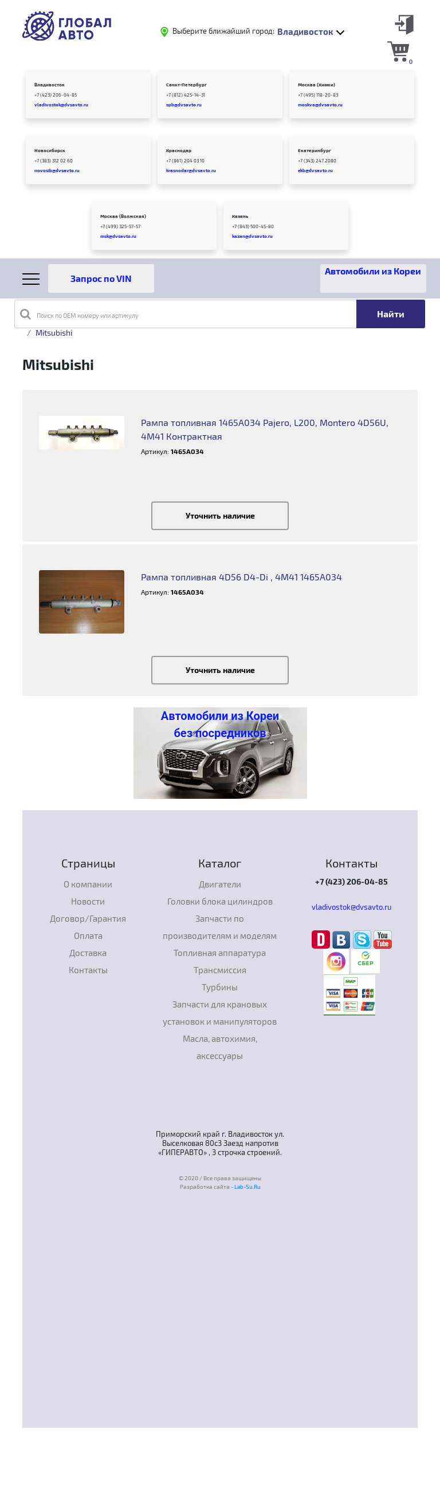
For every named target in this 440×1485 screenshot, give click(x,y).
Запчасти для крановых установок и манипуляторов (220, 1012)
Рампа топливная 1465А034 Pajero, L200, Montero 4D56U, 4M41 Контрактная (264, 429)
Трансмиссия (220, 970)
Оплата (88, 935)
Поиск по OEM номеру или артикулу (79, 314)
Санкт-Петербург (186, 84)
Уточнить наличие (220, 515)
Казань (240, 216)
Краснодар (178, 150)
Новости (88, 901)
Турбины (220, 987)
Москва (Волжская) (123, 216)
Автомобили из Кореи (373, 270)
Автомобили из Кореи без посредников (220, 724)
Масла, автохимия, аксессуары (220, 1047)
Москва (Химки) (316, 84)
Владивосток (49, 84)
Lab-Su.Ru (247, 1186)
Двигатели (220, 884)
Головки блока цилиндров (220, 901)
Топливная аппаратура (220, 952)
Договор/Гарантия (88, 918)
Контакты (88, 970)
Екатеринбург (314, 150)
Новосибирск (49, 150)
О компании (88, 884)
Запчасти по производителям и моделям (220, 927)
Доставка (88, 952)
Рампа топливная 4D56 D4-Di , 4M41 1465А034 (241, 576)
